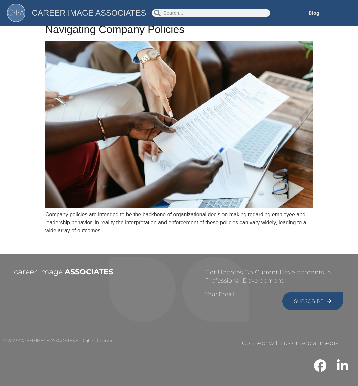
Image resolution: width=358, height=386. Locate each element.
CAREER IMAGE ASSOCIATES (89, 12)
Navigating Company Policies (114, 29)
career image (63, 271)
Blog (314, 13)
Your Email (219, 294)
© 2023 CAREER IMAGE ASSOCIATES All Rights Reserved (58, 340)
